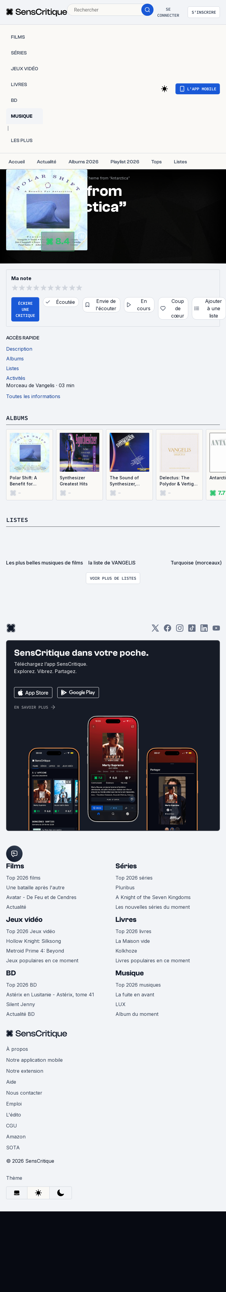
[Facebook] (167, 630)
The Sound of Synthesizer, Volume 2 (124, 481)
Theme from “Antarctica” (108, 178)
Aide (11, 1082)
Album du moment (136, 1014)
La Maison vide (132, 941)
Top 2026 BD (21, 985)
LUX (120, 1004)
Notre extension (24, 1071)
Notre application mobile (34, 1060)
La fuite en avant (134, 995)
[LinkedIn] (204, 630)
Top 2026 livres (133, 931)
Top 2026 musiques (138, 985)
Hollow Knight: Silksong (33, 941)
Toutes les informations (33, 396)
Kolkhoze (126, 951)
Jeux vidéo (24, 919)
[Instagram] (179, 630)
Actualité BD (20, 1014)
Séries (126, 866)
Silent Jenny (20, 1004)
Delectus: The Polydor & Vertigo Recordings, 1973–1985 (179, 481)
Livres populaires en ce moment (152, 960)
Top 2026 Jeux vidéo (30, 931)
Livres (125, 919)
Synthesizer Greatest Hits (74, 480)
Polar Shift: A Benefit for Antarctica (23, 481)
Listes (17, 519)
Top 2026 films (23, 878)
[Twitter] (155, 630)
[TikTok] (192, 630)
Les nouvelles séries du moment (152, 907)
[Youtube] (216, 630)
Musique (129, 973)
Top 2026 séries (134, 878)
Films (15, 866)
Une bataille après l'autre (35, 887)
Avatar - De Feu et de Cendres (41, 897)
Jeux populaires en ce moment (42, 960)
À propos (17, 1049)
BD (11, 973)
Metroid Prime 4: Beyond (35, 951)
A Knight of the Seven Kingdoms (153, 897)
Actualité (16, 907)
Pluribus (125, 887)
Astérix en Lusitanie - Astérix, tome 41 (50, 995)
